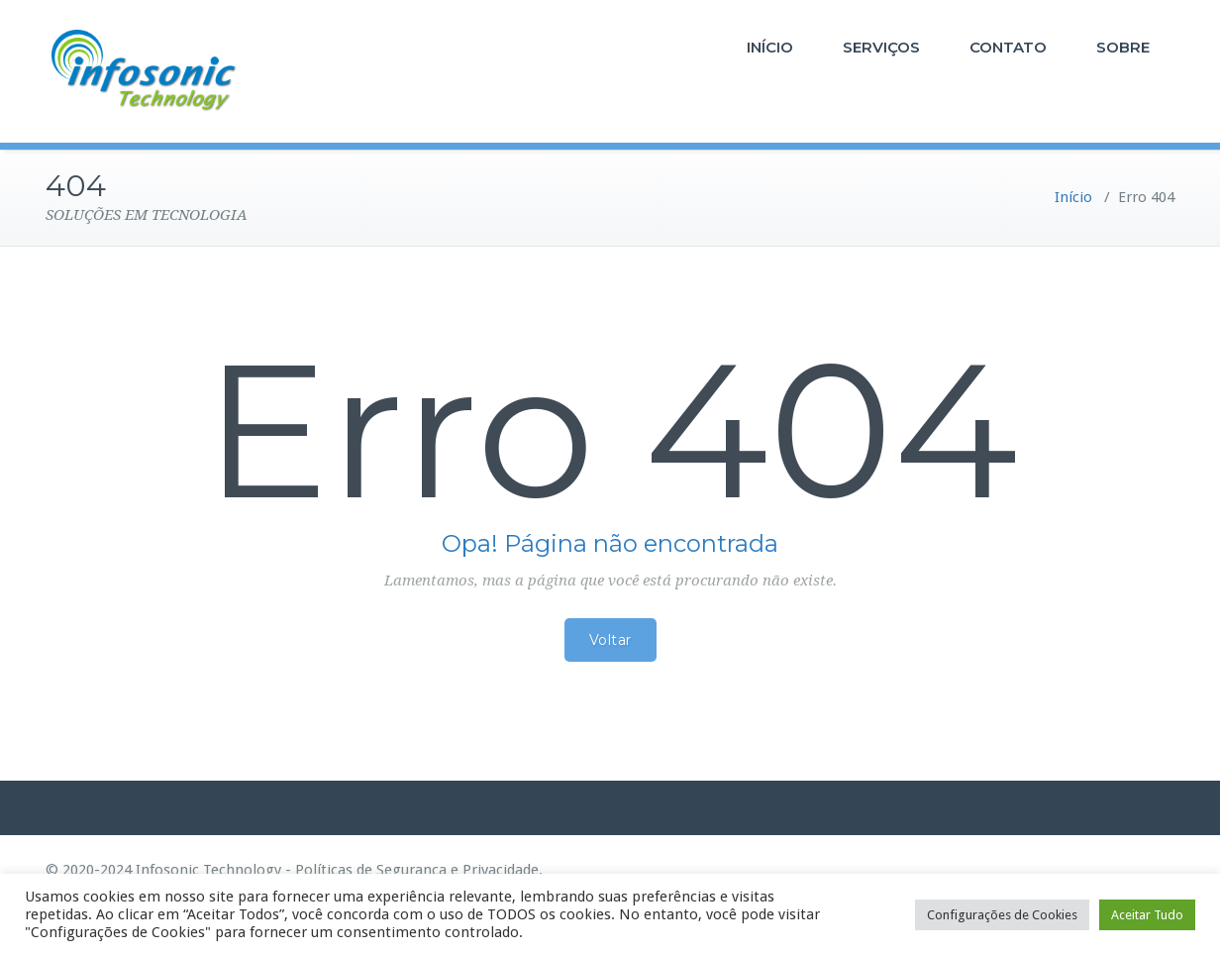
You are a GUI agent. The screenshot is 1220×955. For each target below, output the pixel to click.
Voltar (610, 640)
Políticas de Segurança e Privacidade (417, 870)
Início (1073, 197)
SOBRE (1123, 47)
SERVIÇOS (881, 47)
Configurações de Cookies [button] (1002, 914)
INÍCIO (770, 47)
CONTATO (1008, 47)
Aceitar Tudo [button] (1147, 914)
